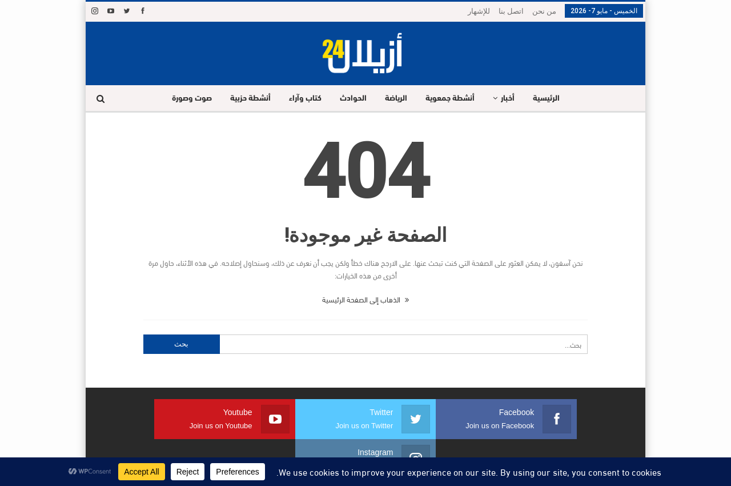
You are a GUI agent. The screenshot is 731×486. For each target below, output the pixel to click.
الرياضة (396, 98)
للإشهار (479, 11)
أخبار (512, 98)
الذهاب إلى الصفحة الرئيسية (365, 299)
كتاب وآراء (302, 98)
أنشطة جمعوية (452, 98)
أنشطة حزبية (246, 98)
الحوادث (352, 98)
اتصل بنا (511, 11)
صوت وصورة (186, 98)
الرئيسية (552, 98)
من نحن (544, 11)
